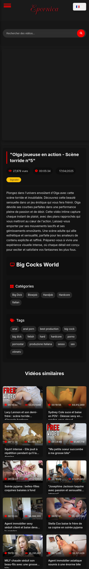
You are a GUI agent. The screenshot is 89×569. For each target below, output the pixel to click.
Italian (15, 302)
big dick (17, 336)
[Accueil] (44, 10)
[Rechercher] (81, 33)
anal (14, 328)
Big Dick (17, 294)
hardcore (56, 336)
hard (42, 336)
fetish (31, 336)
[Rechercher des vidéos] (44, 33)
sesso (61, 344)
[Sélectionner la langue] (79, 7)
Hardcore (64, 294)
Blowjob (32, 294)
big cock (69, 328)
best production (49, 328)
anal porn (28, 328)
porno (71, 336)
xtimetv (16, 351)
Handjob (48, 294)
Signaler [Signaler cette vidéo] (14, 179)
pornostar (18, 344)
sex (73, 344)
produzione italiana (41, 344)
